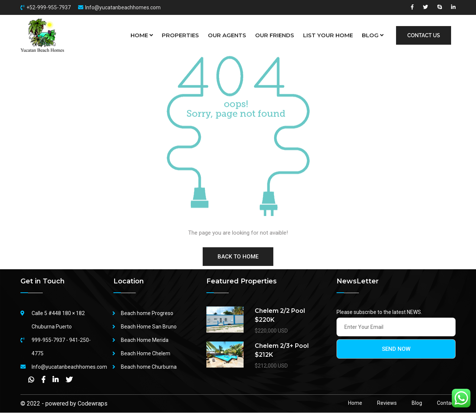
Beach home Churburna (149, 367)
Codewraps (92, 403)
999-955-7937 (48, 340)
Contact (446, 403)
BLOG (372, 35)
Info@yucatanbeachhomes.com (123, 7)
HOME (142, 35)
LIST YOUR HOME (328, 35)
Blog (417, 403)
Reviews (387, 403)
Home (355, 403)
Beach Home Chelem (145, 354)
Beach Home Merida (144, 340)
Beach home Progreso (147, 314)
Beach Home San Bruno (149, 327)
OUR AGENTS (227, 35)
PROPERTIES (180, 35)
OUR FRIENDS (274, 35)
